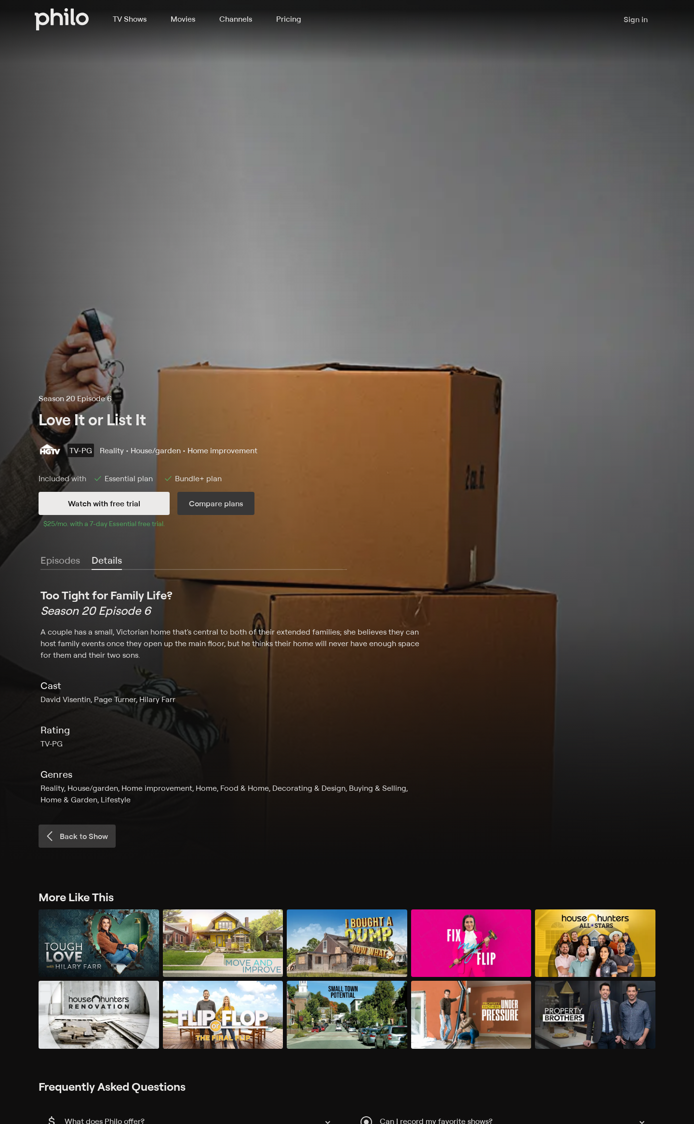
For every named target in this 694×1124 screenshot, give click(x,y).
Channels (235, 19)
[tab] (107, 561)
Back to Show (76, 836)
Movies (183, 19)
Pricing (288, 19)
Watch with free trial (104, 503)
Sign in (636, 19)
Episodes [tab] (60, 560)
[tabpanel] (347, 696)
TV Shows (130, 19)
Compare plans (216, 503)
